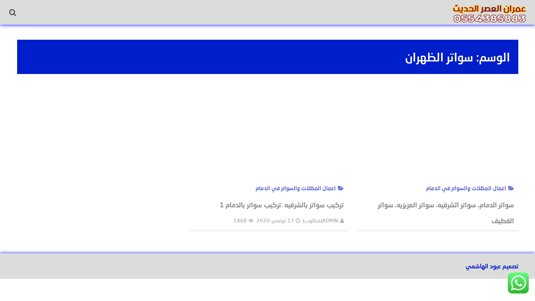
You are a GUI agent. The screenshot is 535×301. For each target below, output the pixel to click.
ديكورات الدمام (171, 12)
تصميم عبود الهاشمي (492, 266)
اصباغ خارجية (254, 12)
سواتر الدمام (79, 12)
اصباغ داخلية (296, 12)
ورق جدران (214, 12)
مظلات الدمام (123, 12)
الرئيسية (331, 12)
